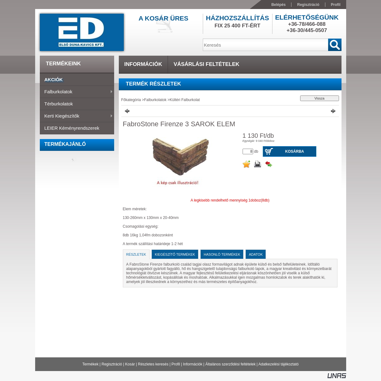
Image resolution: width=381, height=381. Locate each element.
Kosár (130, 364)
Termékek (90, 364)
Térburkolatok (58, 103)
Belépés (278, 4)
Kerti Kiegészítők (76, 116)
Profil (175, 364)
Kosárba (294, 151)
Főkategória (131, 100)
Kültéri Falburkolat (185, 100)
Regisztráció (112, 364)
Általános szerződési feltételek (230, 364)
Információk (192, 364)
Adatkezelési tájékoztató (278, 364)
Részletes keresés (153, 364)
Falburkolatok (76, 92)
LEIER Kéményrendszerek (72, 128)
